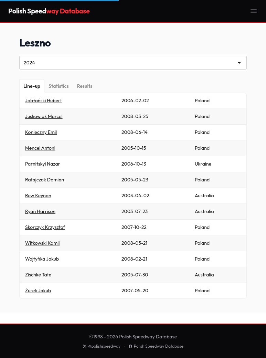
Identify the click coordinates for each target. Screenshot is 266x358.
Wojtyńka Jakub (42, 259)
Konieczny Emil (41, 132)
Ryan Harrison (40, 211)
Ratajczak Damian (44, 180)
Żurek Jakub (38, 290)
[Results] (85, 86)
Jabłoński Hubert (43, 100)
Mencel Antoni (40, 148)
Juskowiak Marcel (44, 116)
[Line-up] (31, 86)
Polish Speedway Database (155, 346)
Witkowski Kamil (42, 243)
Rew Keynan (38, 195)
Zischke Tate (38, 275)
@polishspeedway (101, 346)
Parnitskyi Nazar (42, 164)
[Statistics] (58, 86)
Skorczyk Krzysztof (45, 227)
